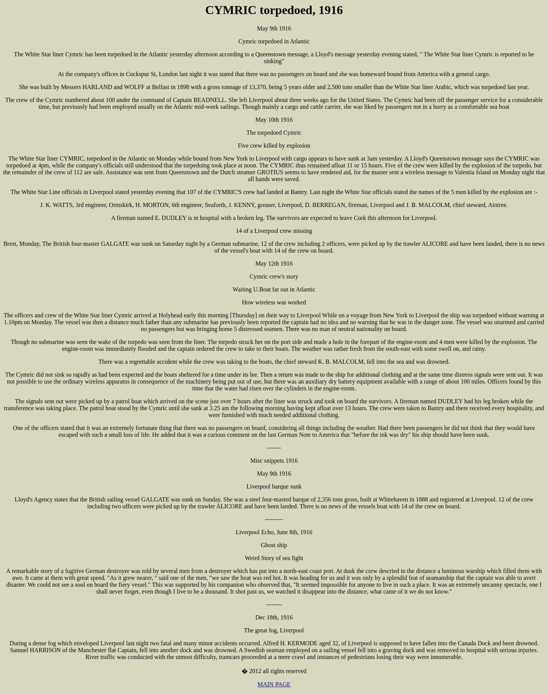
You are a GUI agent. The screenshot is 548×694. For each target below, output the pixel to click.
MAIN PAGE (274, 684)
